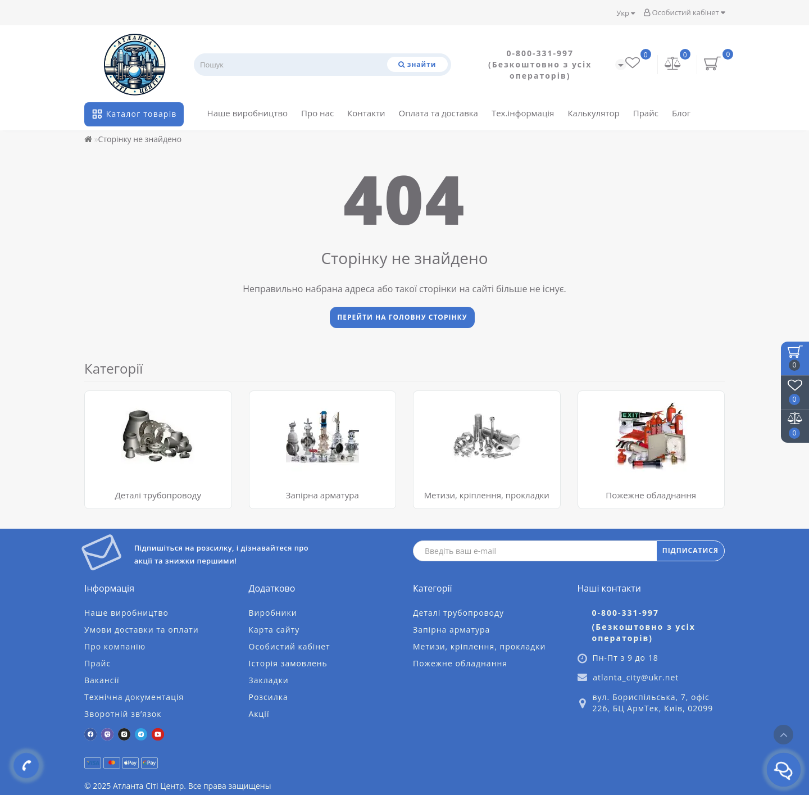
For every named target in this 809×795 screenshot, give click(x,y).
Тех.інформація (523, 113)
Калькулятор (593, 113)
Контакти (366, 113)
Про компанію (115, 646)
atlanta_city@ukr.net (636, 677)
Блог (681, 113)
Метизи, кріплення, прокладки (486, 495)
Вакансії (101, 680)
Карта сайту (274, 629)
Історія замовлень (288, 663)
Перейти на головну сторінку (402, 317)
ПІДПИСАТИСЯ (690, 550)
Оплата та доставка (438, 113)
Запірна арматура (322, 495)
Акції (259, 713)
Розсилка (268, 697)
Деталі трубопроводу (158, 495)
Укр (625, 13)
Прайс (645, 113)
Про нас (317, 113)
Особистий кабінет (684, 12)
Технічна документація (134, 697)
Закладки (269, 680)
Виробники (273, 612)
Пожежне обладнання (651, 495)
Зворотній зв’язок (122, 713)
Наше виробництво (247, 113)
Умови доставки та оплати (141, 629)
